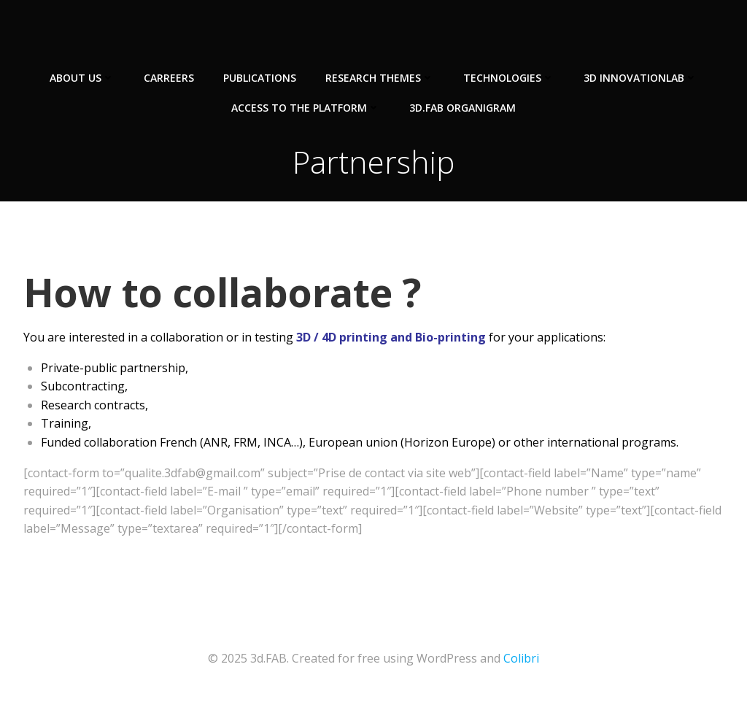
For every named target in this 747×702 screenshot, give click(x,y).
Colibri (521, 658)
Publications (259, 78)
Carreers (169, 78)
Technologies (508, 78)
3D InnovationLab (640, 78)
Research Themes (379, 78)
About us (82, 78)
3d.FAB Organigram (462, 108)
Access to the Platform (305, 108)
